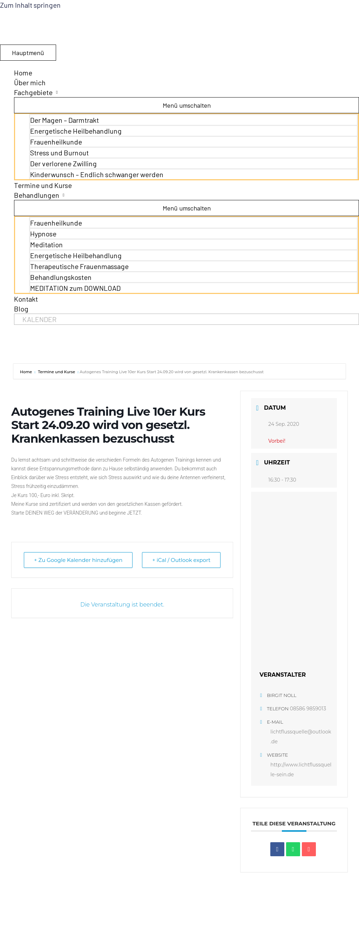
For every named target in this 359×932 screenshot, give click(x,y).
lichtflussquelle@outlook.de (300, 737)
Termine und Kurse (43, 185)
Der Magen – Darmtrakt (64, 120)
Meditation (46, 244)
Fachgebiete (33, 92)
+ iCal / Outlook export (181, 560)
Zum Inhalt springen (30, 5)
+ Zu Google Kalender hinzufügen (78, 560)
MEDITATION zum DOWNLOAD (75, 288)
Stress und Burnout (59, 152)
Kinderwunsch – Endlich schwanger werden (96, 174)
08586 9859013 (308, 708)
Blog (21, 308)
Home (23, 72)
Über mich (30, 82)
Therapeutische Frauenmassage (79, 266)
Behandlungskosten (61, 277)
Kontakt (26, 299)
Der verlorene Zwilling (63, 163)
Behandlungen (36, 195)
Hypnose (43, 233)
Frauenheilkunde (56, 142)
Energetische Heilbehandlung (76, 131)
